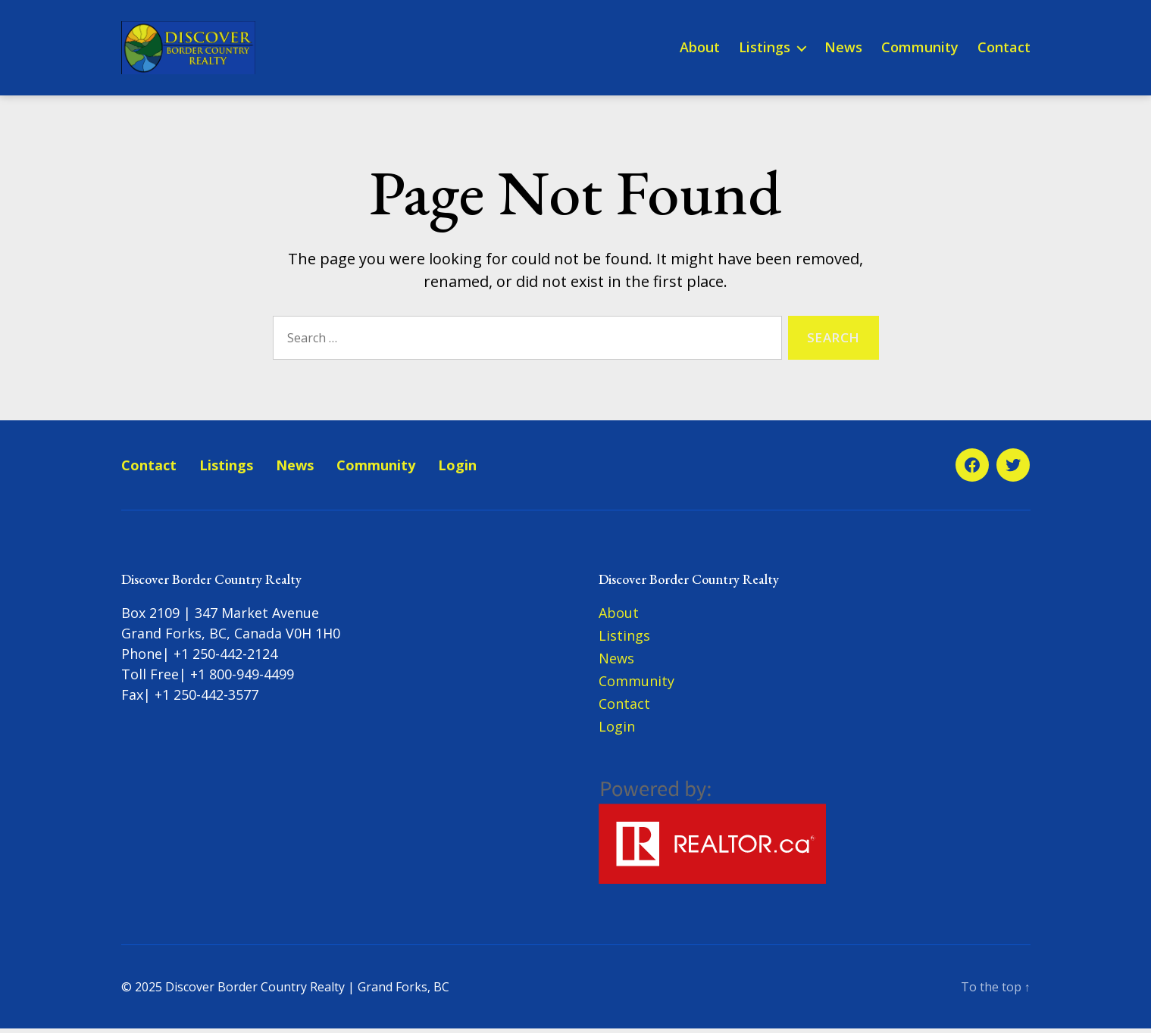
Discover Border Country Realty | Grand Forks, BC (307, 991)
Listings (764, 50)
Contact (1004, 50)
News (843, 50)
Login (457, 469)
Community (920, 50)
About (700, 50)
